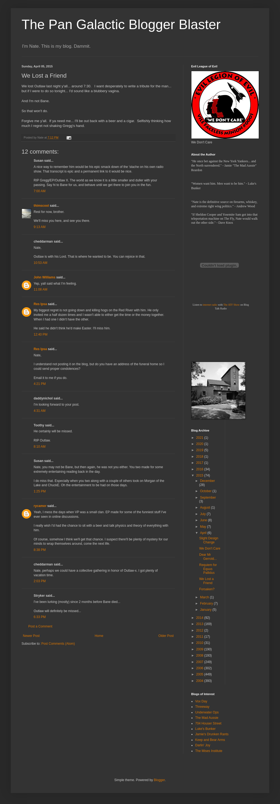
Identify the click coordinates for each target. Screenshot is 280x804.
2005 (200, 674)
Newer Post (31, 636)
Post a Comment (40, 626)
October (206, 491)
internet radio (210, 304)
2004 (200, 681)
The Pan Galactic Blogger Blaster (121, 24)
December (207, 481)
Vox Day (201, 701)
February (207, 603)
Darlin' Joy (202, 745)
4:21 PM (40, 384)
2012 (200, 630)
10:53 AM (40, 263)
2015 (200, 475)
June (204, 520)
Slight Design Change (208, 540)
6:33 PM (40, 617)
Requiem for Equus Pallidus (208, 569)
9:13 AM (40, 227)
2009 (200, 649)
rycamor (40, 506)
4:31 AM (40, 411)
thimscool (41, 206)
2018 (200, 456)
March (205, 597)
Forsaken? (207, 589)
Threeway (202, 707)
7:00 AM (40, 191)
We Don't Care (209, 548)
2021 (200, 438)
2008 (200, 655)
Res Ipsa (40, 304)
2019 (200, 450)
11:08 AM (40, 289)
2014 (200, 618)
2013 (200, 624)
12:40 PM (40, 334)
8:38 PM (40, 550)
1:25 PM (40, 491)
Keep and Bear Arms (210, 740)
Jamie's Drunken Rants (212, 734)
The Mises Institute (208, 751)
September (208, 497)
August (205, 507)
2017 (200, 463)
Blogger (159, 780)
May (203, 527)
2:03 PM (40, 581)
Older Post (166, 636)
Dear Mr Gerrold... (208, 556)
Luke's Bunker (205, 729)
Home (99, 636)
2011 (200, 637)
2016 (200, 469)
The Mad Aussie (206, 718)
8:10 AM (40, 446)
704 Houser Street (208, 723)
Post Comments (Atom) (58, 644)
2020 (200, 444)
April (203, 533)
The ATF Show (231, 304)
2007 (200, 662)
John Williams (44, 277)
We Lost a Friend (206, 581)
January (206, 610)
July (203, 514)
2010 (200, 643)
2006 (200, 668)
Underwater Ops (207, 712)
